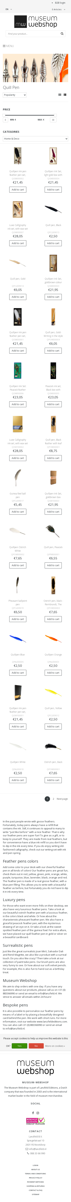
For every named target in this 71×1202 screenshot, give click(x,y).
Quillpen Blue (18, 654)
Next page (62, 798)
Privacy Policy (35, 1178)
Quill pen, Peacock (53, 547)
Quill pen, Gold (17, 278)
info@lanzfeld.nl (47, 993)
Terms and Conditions (35, 1173)
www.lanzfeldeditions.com (52, 1021)
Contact (35, 1131)
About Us (35, 1169)
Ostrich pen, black (53, 762)
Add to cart (18, 189)
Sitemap (35, 1194)
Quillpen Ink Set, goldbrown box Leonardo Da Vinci (53, 497)
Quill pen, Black (53, 225)
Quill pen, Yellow (53, 708)
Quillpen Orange (53, 654)
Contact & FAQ (35, 1190)
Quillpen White (18, 762)
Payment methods (35, 1182)
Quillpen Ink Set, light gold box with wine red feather (53, 175)
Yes (19, 1046)
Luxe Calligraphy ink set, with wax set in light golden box (18, 229)
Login (35, 1165)
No (36, 1046)
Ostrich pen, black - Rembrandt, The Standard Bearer (53, 604)
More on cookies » (55, 1046)
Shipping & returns (36, 1186)
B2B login (60, 2)
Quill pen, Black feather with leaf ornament (53, 443)
